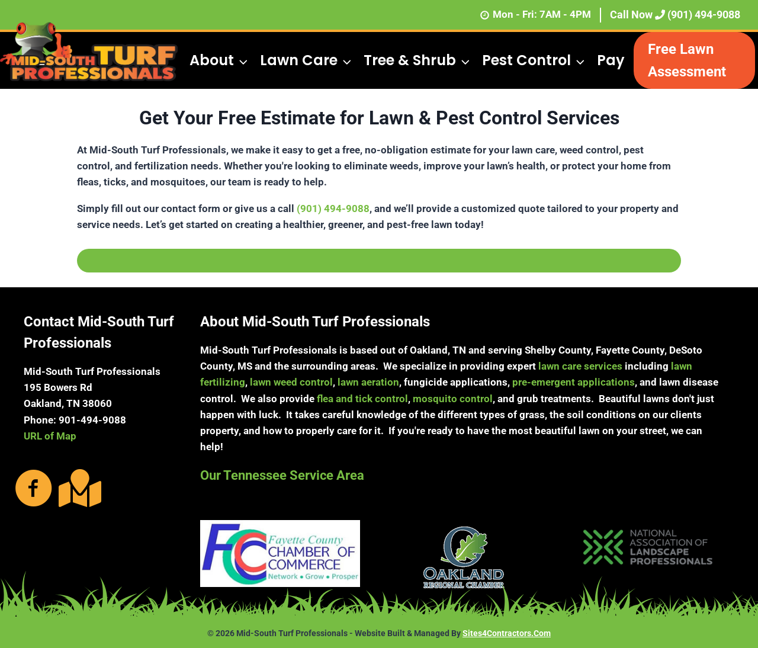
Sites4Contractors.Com (506, 633)
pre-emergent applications (573, 382)
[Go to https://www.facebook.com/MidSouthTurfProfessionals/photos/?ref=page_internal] (34, 489)
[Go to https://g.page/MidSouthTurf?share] (78, 488)
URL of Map (50, 436)
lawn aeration (368, 382)
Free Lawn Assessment (687, 60)
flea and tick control (362, 399)
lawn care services (580, 366)
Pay (611, 60)
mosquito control (453, 399)
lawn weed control (291, 382)
